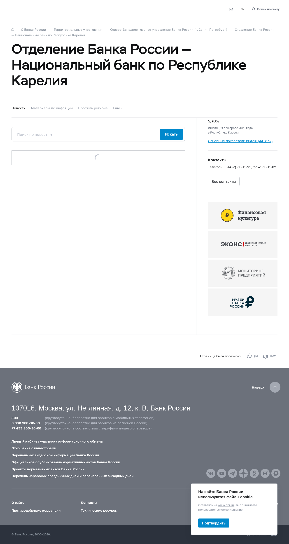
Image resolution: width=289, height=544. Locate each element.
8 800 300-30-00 (26, 423)
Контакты (89, 502)
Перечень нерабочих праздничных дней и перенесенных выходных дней (72, 476)
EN (242, 9)
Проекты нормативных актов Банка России (48, 469)
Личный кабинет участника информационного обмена (57, 441)
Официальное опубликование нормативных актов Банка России (66, 462)
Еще (116, 108)
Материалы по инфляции (52, 108)
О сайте (18, 502)
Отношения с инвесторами (34, 448)
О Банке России (33, 29)
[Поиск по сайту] (266, 9)
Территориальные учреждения (78, 29)
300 (15, 418)
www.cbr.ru (226, 505)
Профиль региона (93, 108)
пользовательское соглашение (220, 509)
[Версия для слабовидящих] (231, 9)
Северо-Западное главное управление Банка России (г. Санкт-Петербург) (168, 29)
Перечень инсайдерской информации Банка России (55, 455)
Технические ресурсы (99, 510)
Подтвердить (214, 523)
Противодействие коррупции (36, 510)
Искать (171, 134)
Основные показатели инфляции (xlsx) (240, 141)
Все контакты (224, 181)
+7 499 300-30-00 (26, 428)
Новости (19, 108)
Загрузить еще (98, 158)
